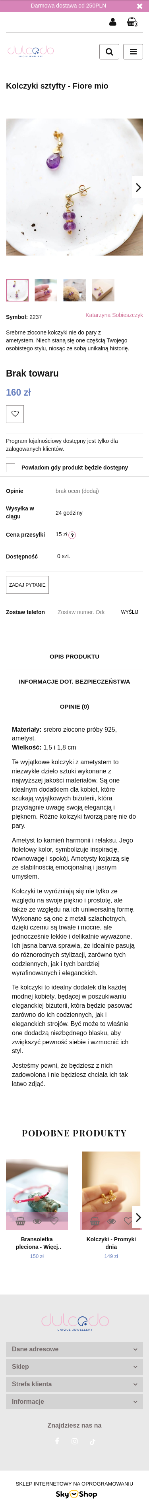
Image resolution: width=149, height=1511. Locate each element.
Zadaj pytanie (27, 585)
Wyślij (129, 612)
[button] (132, 22)
